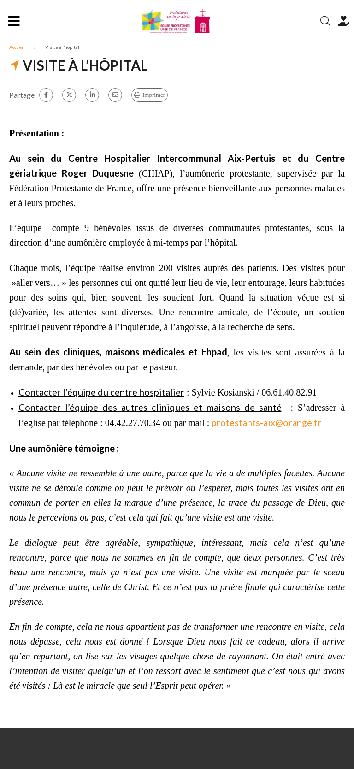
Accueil (16, 47)
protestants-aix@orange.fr (266, 422)
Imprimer (153, 95)
